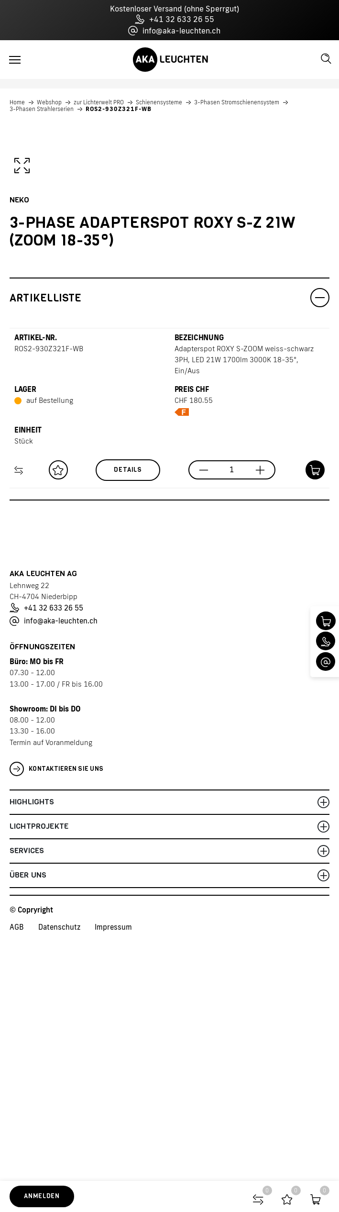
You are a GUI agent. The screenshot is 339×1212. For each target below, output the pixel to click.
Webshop (49, 102)
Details (128, 708)
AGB (17, 1165)
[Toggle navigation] (15, 60)
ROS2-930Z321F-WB (119, 109)
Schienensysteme (159, 102)
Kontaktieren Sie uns (56, 1008)
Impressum (113, 1165)
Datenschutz (59, 1165)
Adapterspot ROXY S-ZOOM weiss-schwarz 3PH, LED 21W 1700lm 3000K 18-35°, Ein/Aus (244, 598)
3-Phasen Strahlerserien (42, 109)
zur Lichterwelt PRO (99, 102)
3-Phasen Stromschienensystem (236, 102)
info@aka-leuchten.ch (174, 30)
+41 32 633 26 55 (174, 19)
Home (17, 102)
